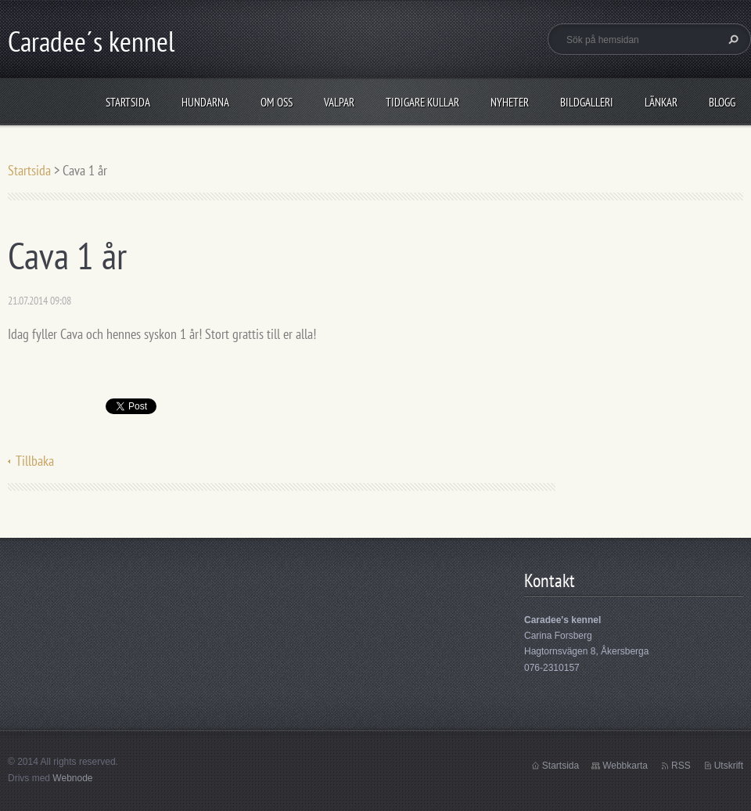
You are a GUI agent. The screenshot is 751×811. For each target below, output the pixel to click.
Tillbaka (35, 461)
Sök (731, 39)
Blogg (722, 102)
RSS (681, 765)
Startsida (128, 102)
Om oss (277, 102)
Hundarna (205, 102)
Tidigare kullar (422, 102)
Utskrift (728, 765)
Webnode (72, 778)
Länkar (661, 102)
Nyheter (509, 102)
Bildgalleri (586, 102)
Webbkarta (625, 765)
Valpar (339, 102)
